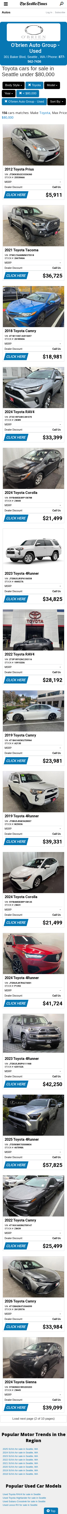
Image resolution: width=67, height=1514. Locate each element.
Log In (49, 12)
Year (8, 93)
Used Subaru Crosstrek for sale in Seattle (24, 1501)
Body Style (13, 85)
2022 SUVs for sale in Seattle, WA (20, 1459)
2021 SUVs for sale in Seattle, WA (20, 1463)
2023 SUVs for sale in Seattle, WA (20, 1456)
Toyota (34, 85)
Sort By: (56, 101)
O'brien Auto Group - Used (24, 101)
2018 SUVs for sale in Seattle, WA (20, 1474)
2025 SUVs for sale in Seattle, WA (20, 1449)
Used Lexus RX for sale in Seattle (20, 1505)
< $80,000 (27, 93)
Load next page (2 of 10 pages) (33, 1418)
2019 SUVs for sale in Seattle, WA (20, 1470)
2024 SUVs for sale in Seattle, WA (20, 1452)
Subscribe (60, 12)
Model (52, 85)
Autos (6, 12)
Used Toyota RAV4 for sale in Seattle (22, 1494)
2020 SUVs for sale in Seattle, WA (20, 1466)
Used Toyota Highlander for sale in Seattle (24, 1498)
